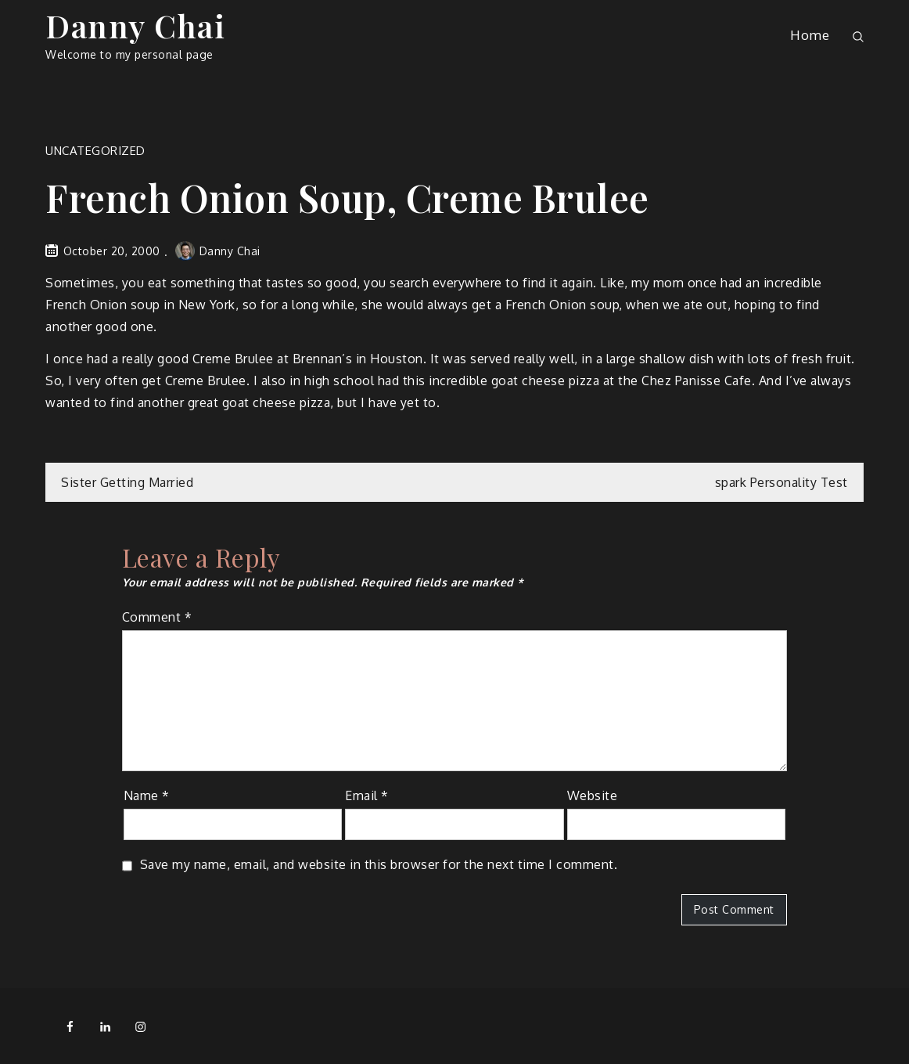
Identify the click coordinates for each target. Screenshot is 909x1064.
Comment (157, 617)
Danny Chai (135, 25)
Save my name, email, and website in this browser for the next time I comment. (379, 864)
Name (147, 795)
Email (367, 795)
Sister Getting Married (127, 482)
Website (592, 795)
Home (809, 35)
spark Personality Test (781, 482)
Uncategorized (95, 150)
